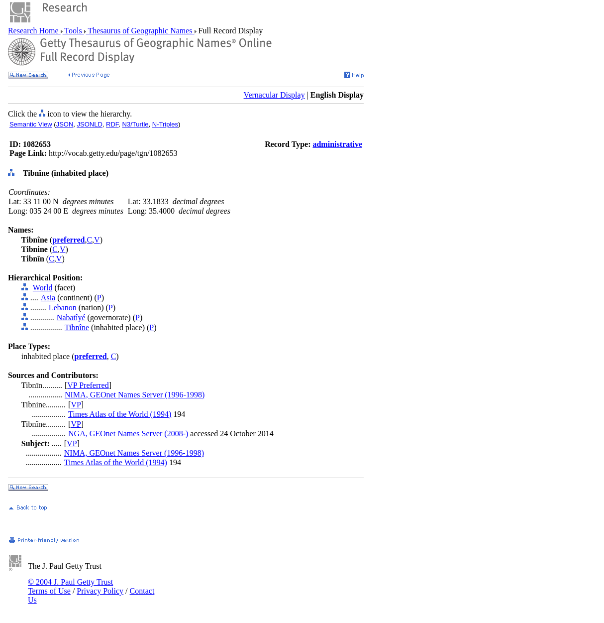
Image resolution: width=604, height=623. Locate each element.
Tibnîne (77, 327)
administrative (337, 144)
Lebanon (63, 307)
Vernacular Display (274, 95)
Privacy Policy (100, 591)
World (43, 287)
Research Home (34, 30)
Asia (48, 297)
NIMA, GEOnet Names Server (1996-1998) (134, 394)
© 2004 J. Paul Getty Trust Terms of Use (70, 586)
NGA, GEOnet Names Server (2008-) (128, 433)
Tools (73, 30)
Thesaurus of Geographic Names (140, 30)
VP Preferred (87, 385)
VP (76, 404)
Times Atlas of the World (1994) (119, 414)
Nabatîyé (71, 317)
